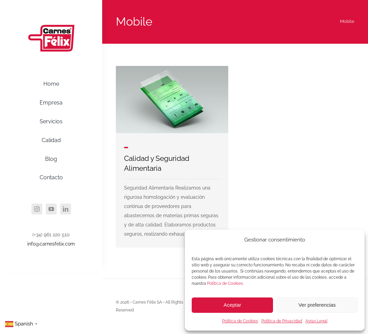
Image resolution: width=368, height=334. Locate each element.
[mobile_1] (172, 68)
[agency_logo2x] (51, 14)
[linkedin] (65, 209)
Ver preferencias (317, 305)
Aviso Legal (316, 321)
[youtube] (51, 209)
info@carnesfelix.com (51, 244)
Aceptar (232, 305)
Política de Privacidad (281, 321)
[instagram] (36, 209)
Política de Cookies (225, 283)
